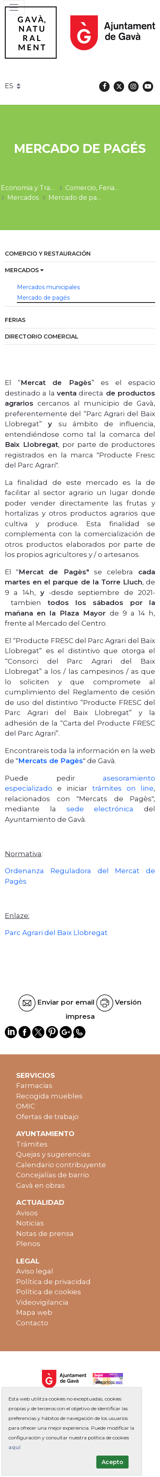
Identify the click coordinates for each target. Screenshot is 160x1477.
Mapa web (34, 1312)
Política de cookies (48, 1292)
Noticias (30, 1223)
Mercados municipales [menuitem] (48, 287)
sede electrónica (100, 809)
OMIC (25, 1106)
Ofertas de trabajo (47, 1117)
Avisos (27, 1213)
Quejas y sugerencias (53, 1154)
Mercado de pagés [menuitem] (43, 297)
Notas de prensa (45, 1233)
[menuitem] (80, 254)
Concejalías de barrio (52, 1175)
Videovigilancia (42, 1302)
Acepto (112, 1462)
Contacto (32, 1323)
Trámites (32, 1144)
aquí (14, 1447)
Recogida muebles (49, 1096)
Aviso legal (34, 1271)
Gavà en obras (40, 1185)
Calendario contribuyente (61, 1165)
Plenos (28, 1244)
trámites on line (123, 788)
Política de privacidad (53, 1282)
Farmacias (34, 1085)
